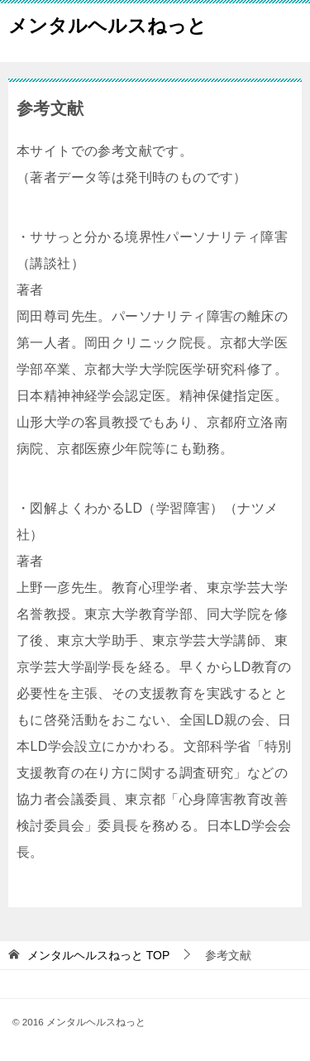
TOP (98, 955)
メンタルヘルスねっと (107, 24)
